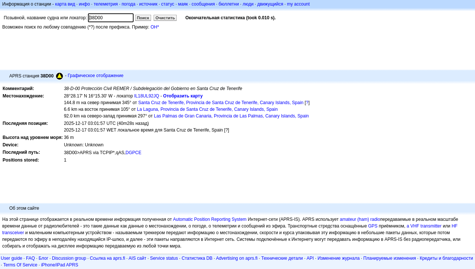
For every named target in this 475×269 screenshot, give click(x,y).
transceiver (13, 232)
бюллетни (229, 4)
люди (248, 4)
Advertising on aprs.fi (237, 258)
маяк (183, 4)
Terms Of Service (20, 265)
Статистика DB (197, 258)
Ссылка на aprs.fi (107, 258)
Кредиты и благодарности (446, 258)
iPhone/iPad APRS (59, 265)
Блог (43, 258)
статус (167, 4)
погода (128, 4)
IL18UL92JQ (146, 96)
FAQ (30, 258)
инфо (84, 4)
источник (148, 4)
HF (455, 226)
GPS (372, 226)
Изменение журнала (339, 258)
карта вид (65, 4)
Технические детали (282, 258)
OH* (155, 27)
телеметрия (106, 4)
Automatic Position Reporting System (209, 219)
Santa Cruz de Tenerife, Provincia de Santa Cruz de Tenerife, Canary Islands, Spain (220, 102)
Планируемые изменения (389, 258)
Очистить (165, 18)
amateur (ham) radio (360, 219)
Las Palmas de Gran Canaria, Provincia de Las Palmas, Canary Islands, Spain (231, 116)
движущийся (270, 4)
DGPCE (133, 152)
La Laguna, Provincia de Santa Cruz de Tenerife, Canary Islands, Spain (207, 109)
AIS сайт (138, 258)
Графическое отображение (95, 75)
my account (298, 4)
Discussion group (69, 258)
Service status (164, 258)
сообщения (203, 4)
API (310, 258)
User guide (11, 258)
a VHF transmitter (424, 226)
